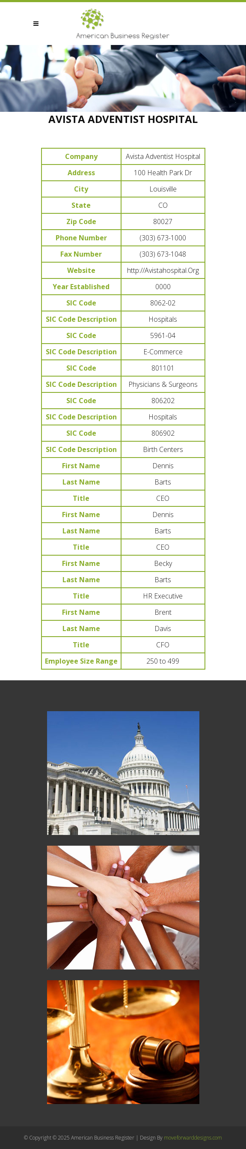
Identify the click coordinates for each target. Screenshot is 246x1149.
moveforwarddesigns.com (193, 1137)
